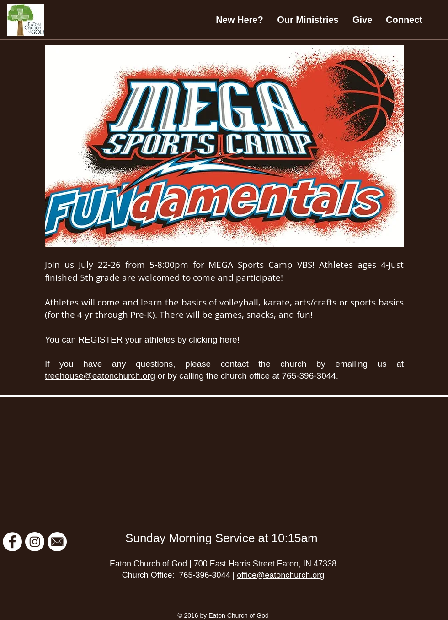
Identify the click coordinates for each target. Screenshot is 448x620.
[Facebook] (12, 541)
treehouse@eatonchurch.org (100, 376)
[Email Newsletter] (57, 541)
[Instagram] (34, 541)
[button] (308, 20)
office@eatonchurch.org (280, 575)
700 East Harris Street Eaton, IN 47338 (265, 563)
